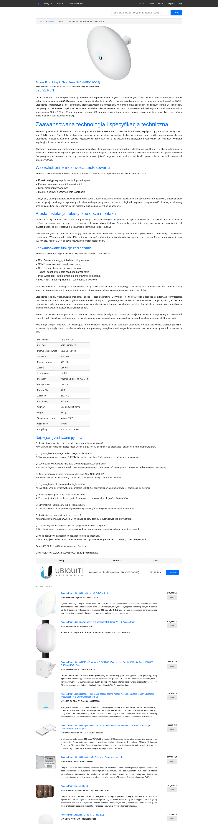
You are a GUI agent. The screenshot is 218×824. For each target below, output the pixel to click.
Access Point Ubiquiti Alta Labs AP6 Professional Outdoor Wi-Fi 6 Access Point (98, 622)
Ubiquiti (141, 3)
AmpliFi (170, 3)
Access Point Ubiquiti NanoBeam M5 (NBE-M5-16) (85, 593)
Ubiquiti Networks (46, 21)
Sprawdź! (172, 572)
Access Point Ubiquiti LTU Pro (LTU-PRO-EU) (82, 815)
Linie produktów (76, 3)
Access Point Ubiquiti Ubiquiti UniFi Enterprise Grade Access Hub (91, 757)
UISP (160, 3)
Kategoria (48, 3)
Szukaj (176, 13)
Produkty (60, 3)
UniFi (151, 3)
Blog (180, 3)
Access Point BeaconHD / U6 (74, 786)
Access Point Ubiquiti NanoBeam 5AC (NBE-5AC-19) (81, 21)
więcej (172, 597)
